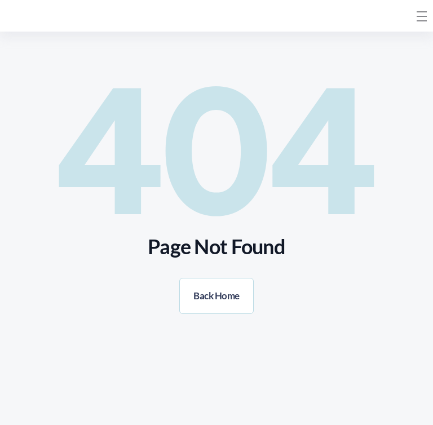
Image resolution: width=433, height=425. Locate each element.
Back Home (216, 296)
